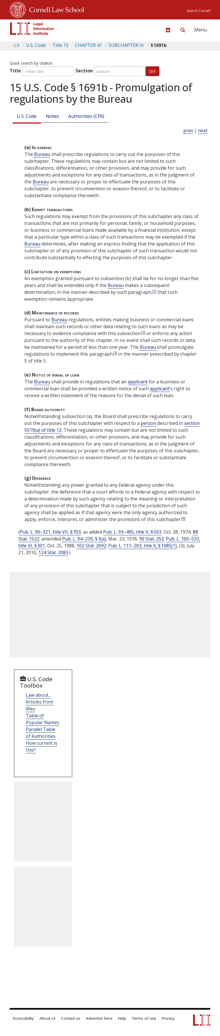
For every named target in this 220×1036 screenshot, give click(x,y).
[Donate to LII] (168, 30)
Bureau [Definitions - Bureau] (42, 154)
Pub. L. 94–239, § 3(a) (84, 539)
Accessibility (23, 1018)
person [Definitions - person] (148, 423)
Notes (52, 116)
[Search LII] (183, 30)
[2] (143, 332)
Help (122, 1018)
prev (188, 130)
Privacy (168, 1018)
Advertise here (99, 1018)
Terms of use (144, 1018)
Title (15, 71)
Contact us (70, 1018)
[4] (183, 518)
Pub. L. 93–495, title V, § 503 (132, 532)
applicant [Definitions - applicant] (138, 382)
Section (84, 71)
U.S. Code (27, 116)
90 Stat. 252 (151, 539)
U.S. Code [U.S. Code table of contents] (36, 45)
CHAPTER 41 (88, 45)
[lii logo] (32, 28)
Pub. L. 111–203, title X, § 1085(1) (142, 545)
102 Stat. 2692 (91, 545)
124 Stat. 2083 (53, 552)
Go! (152, 71)
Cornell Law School (55, 9)
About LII (47, 1018)
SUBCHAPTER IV (126, 45)
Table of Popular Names (42, 719)
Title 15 (60, 45)
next (202, 130)
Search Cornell (198, 10)
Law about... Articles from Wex (39, 702)
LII (16, 45)
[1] (154, 291)
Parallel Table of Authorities (41, 732)
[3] (115, 352)
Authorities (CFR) (86, 116)
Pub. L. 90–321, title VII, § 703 (50, 532)
